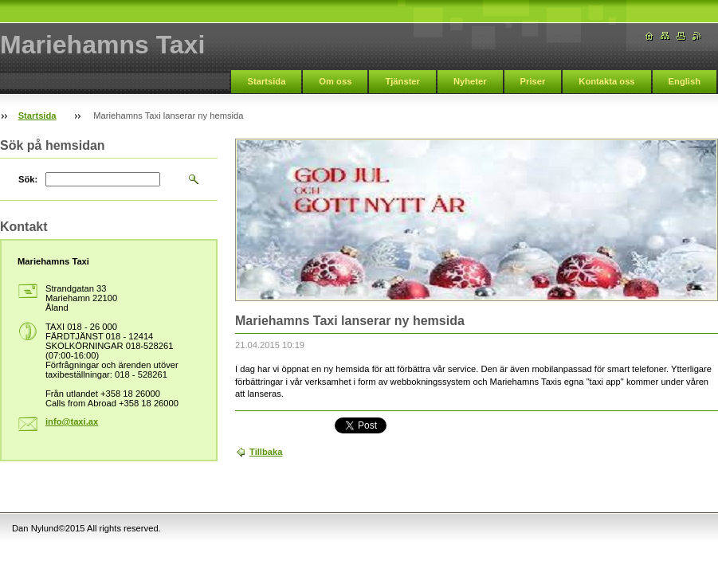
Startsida (266, 81)
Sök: (27, 179)
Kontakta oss (606, 81)
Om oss (335, 81)
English (684, 81)
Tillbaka (265, 452)
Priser (533, 81)
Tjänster (402, 81)
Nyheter (470, 81)
